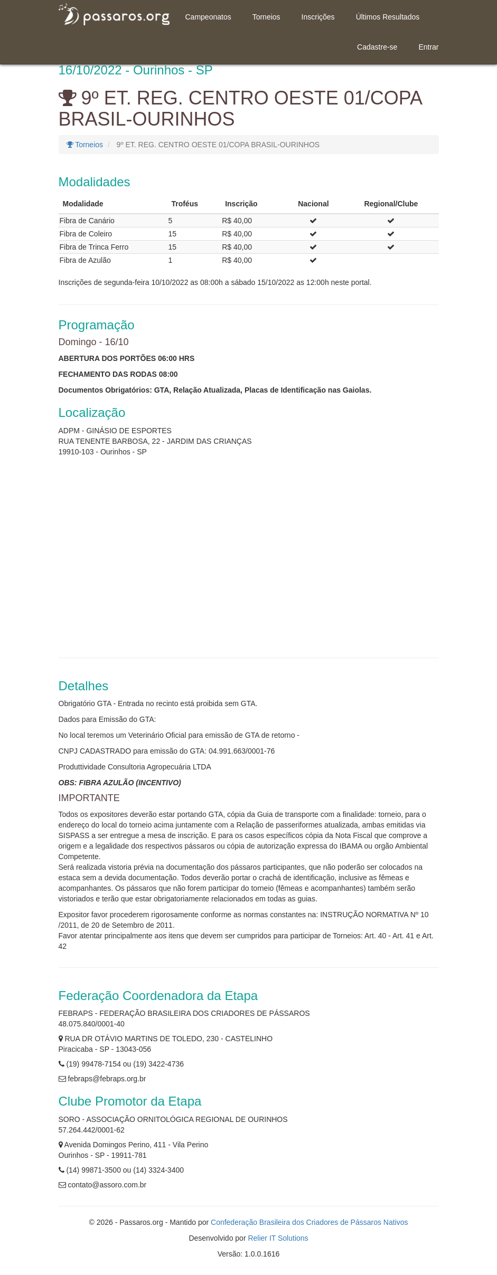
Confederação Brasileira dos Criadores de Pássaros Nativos (309, 1222)
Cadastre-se (377, 47)
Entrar (428, 47)
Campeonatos (208, 17)
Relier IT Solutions (278, 1238)
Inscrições (318, 17)
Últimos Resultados (388, 17)
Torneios (266, 17)
